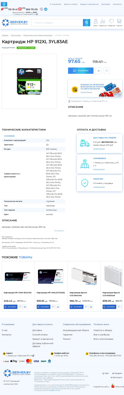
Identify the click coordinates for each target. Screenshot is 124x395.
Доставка (105, 4)
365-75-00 (32, 9)
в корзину (12, 307)
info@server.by (54, 390)
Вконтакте (116, 377)
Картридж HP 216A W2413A (17, 292)
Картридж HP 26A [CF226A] (51, 292)
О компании (55, 4)
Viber (105, 373)
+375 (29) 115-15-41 (96, 356)
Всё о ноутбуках (102, 335)
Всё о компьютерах (103, 339)
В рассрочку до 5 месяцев (93, 87)
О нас (5, 330)
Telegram (117, 373)
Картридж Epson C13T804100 (78, 294)
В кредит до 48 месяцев (92, 84)
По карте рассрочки (90, 89)
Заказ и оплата (70, 4)
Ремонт (67, 339)
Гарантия (67, 335)
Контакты (117, 4)
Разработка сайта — (102, 387)
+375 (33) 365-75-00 (113, 356)
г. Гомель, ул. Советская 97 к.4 (25, 14)
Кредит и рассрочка (89, 4)
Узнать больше (86, 92)
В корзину (81, 70)
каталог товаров (4, 4)
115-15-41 (13, 9)
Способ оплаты (40, 335)
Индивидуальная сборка (76, 330)
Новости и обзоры (103, 330)
